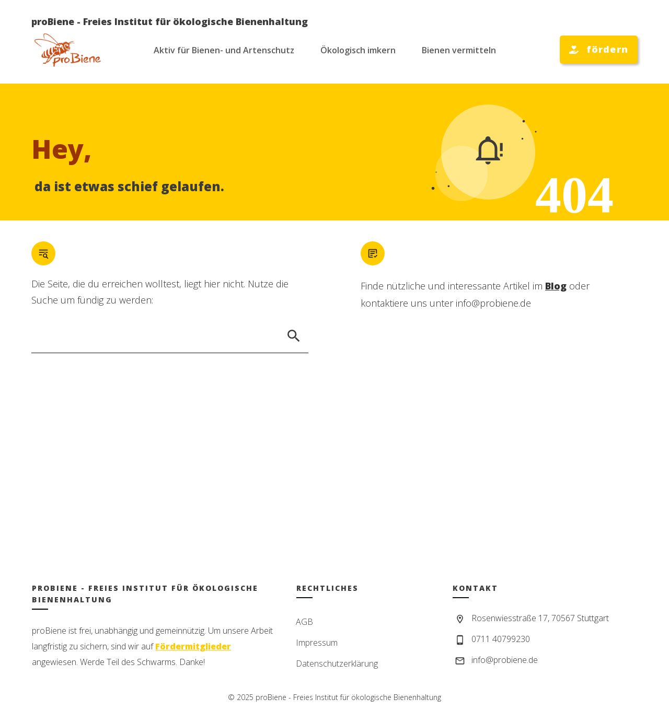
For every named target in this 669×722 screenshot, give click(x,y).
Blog (556, 286)
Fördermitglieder (193, 646)
